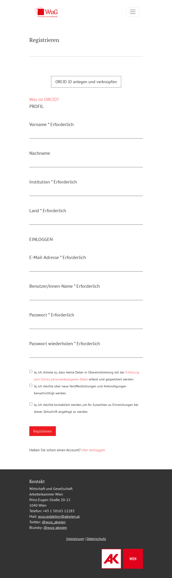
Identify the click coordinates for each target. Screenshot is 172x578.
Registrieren (42, 431)
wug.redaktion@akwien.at (59, 516)
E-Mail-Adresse (57, 257)
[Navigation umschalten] (132, 11)
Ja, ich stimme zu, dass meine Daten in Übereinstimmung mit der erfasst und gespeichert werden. (86, 375)
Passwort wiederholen (64, 344)
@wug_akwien (54, 522)
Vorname (51, 124)
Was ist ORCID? (44, 99)
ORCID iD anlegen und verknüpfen (86, 81)
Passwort (51, 315)
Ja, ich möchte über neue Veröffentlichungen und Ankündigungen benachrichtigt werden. (80, 389)
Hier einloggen (93, 450)
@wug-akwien (55, 527)
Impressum (75, 538)
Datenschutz (96, 538)
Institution (53, 182)
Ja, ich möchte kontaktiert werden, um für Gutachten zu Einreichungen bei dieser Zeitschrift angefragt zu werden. (86, 408)
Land (47, 211)
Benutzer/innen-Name (64, 286)
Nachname (39, 153)
